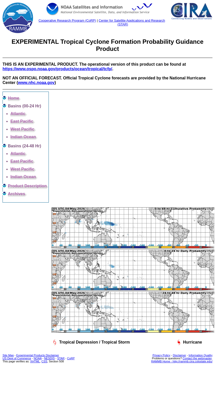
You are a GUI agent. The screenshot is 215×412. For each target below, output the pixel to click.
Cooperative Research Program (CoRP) (67, 20)
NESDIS (49, 358)
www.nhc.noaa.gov (36, 82)
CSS (44, 361)
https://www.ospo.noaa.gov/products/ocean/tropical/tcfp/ (57, 69)
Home (13, 98)
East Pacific (21, 121)
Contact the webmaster (196, 358)
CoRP (71, 358)
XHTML (35, 361)
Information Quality (200, 355)
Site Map (8, 355)
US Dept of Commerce (17, 358)
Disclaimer (179, 355)
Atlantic (17, 113)
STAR (61, 358)
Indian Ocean (23, 137)
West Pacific (22, 129)
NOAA (37, 358)
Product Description (27, 186)
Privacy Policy (161, 355)
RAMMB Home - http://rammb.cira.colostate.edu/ (181, 361)
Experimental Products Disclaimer (37, 355)
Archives (16, 194)
